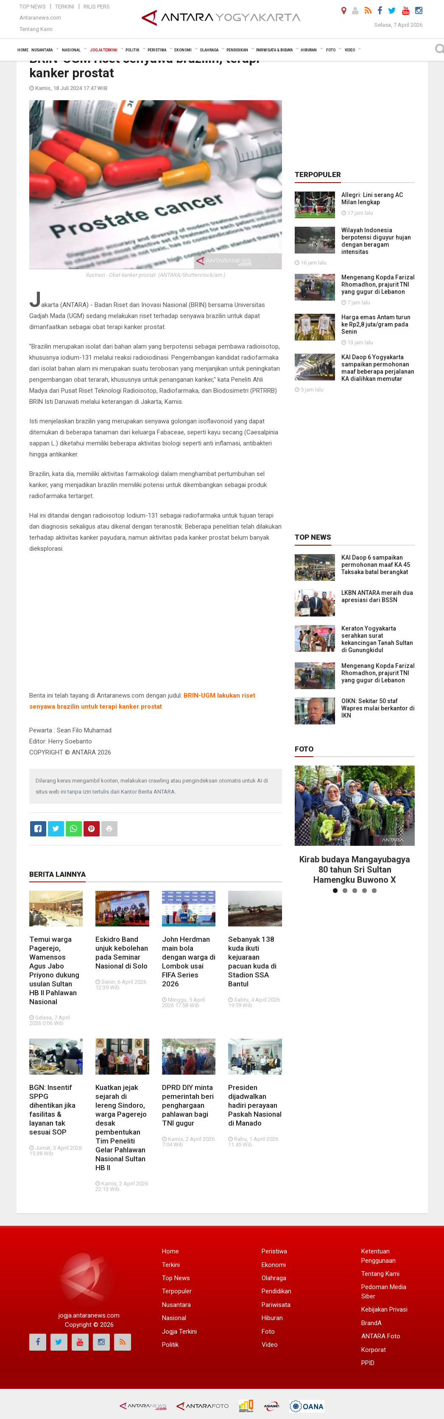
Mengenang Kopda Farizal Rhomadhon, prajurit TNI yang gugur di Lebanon (378, 284)
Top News (33, 6)
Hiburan (272, 1318)
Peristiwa (274, 1251)
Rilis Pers (97, 6)
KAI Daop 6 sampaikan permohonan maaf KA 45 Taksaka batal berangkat (375, 564)
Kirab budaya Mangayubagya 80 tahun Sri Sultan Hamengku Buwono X (354, 869)
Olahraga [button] (209, 50)
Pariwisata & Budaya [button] (274, 50)
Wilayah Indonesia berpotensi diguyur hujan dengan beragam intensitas (376, 241)
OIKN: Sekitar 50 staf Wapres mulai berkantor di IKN (378, 708)
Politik (170, 1345)
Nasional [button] (71, 50)
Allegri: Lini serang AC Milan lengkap (372, 198)
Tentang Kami (36, 29)
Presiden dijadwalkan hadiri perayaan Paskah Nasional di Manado (255, 1105)
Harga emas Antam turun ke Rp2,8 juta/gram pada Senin (375, 324)
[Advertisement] (155, 622)
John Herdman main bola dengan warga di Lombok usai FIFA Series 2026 (188, 961)
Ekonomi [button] (183, 50)
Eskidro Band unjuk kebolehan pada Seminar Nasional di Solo (121, 952)
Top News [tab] (313, 537)
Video (270, 1345)
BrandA (371, 1323)
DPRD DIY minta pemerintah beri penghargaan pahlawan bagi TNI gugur (188, 1105)
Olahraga (274, 1278)
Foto (304, 749)
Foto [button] (330, 50)
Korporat (373, 1350)
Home (170, 1251)
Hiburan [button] (309, 50)
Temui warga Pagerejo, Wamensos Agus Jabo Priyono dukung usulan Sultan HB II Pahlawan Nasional (54, 970)
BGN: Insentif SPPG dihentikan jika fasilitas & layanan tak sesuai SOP (52, 1109)
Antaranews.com (40, 17)
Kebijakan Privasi (384, 1309)
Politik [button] (133, 50)
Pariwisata (276, 1305)
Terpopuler (177, 1291)
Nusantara (176, 1305)
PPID (367, 1363)
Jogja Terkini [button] (103, 50)
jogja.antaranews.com (89, 1315)
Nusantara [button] (42, 50)
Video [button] (350, 50)
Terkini (64, 6)
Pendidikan (276, 1291)
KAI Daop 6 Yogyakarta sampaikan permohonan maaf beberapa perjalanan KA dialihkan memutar (377, 368)
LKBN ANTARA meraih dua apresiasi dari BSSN (377, 596)
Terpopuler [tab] (318, 174)
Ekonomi (274, 1265)
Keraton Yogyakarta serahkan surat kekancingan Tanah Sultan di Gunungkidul (377, 639)
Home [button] (22, 50)
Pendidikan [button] (237, 50)
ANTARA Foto (380, 1336)
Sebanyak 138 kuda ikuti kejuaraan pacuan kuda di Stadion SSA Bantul (252, 961)
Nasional (174, 1318)
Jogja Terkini (179, 1331)
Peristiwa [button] (157, 50)
